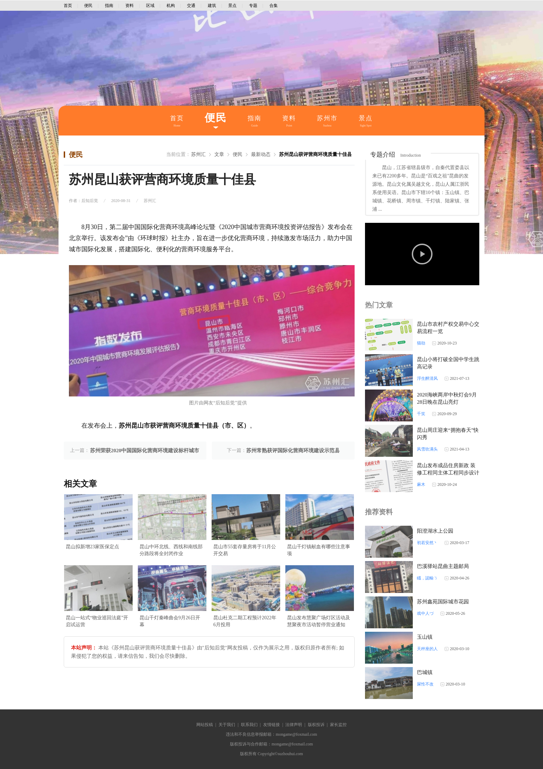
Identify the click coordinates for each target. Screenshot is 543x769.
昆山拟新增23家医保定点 (92, 546)
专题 (253, 5)
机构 (171, 5)
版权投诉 (316, 724)
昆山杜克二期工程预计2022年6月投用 (244, 621)
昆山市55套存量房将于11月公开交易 (244, 550)
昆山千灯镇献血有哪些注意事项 (318, 550)
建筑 (212, 5)
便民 (88, 5)
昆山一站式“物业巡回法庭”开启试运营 (97, 621)
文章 (219, 154)
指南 (109, 5)
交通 (191, 5)
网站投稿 (204, 724)
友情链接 (271, 724)
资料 (129, 5)
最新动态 (260, 154)
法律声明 (293, 724)
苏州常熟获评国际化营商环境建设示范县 (293, 450)
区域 (150, 5)
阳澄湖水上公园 (435, 531)
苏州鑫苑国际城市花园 (443, 601)
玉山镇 (425, 637)
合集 (273, 5)
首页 (68, 5)
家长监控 (338, 724)
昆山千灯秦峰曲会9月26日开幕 (170, 621)
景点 (232, 5)
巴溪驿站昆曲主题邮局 (443, 566)
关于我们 (227, 724)
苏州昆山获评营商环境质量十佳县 (315, 154)
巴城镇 (425, 672)
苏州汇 (198, 154)
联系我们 (249, 724)
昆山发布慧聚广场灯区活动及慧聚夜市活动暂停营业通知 (318, 621)
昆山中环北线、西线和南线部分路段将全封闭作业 (171, 550)
